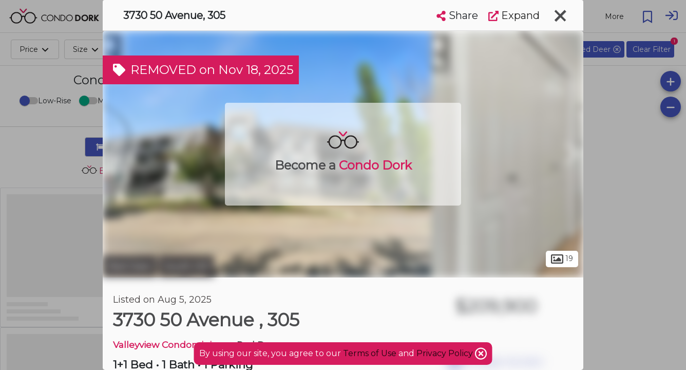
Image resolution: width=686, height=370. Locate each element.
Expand (514, 15)
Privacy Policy (445, 353)
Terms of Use (369, 353)
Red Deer (129, 266)
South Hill (186, 266)
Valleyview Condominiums (172, 344)
